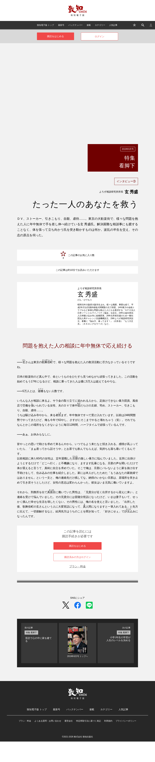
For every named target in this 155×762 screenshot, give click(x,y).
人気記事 (113, 25)
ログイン (99, 36)
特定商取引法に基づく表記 (88, 741)
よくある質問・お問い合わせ (47, 741)
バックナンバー (75, 25)
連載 (89, 25)
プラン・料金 (77, 586)
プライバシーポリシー (126, 741)
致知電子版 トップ (45, 25)
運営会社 (68, 741)
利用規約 (108, 741)
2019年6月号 (128, 149)
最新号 (61, 25)
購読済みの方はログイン (77, 577)
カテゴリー (100, 25)
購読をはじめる (55, 36)
